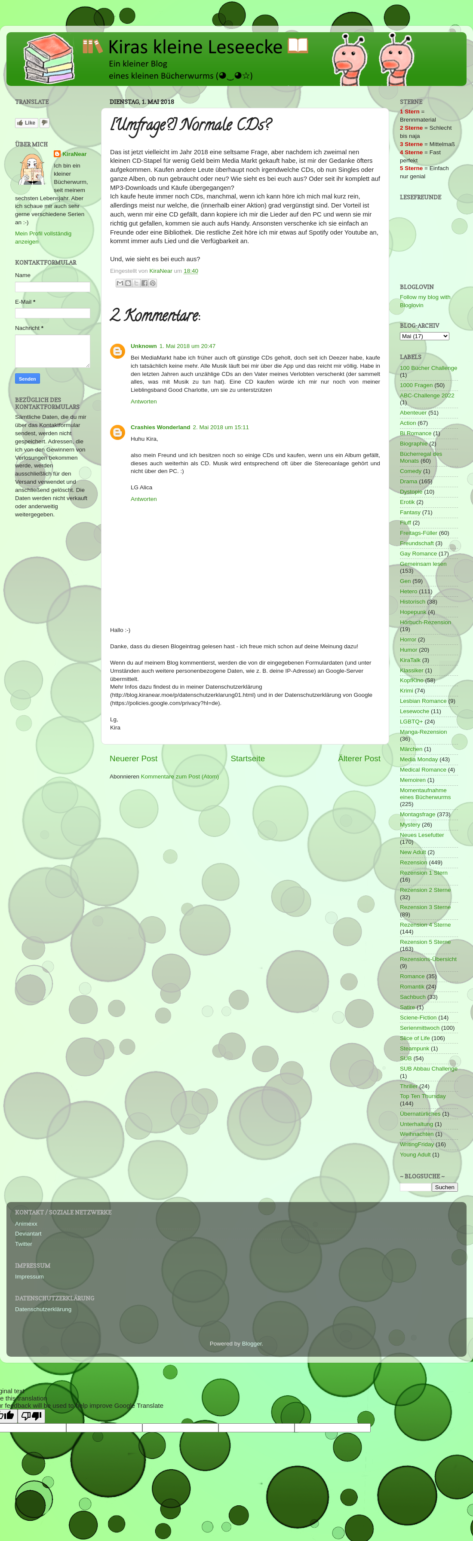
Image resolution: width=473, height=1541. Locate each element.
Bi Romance (416, 433)
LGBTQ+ (411, 721)
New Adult (413, 852)
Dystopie (411, 491)
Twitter (23, 1244)
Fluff (405, 522)
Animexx (26, 1224)
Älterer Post (359, 758)
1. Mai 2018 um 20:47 (188, 346)
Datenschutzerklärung (43, 1309)
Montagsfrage (418, 814)
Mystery (410, 824)
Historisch (412, 601)
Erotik (407, 502)
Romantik (412, 986)
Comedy (410, 471)
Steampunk (414, 1048)
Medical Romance (423, 769)
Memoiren (413, 780)
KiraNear (74, 154)
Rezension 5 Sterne (425, 942)
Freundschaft (417, 543)
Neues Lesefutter (422, 835)
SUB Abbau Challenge (429, 1068)
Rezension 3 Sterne (425, 907)
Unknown (144, 346)
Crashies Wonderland (160, 427)
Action (408, 423)
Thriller (409, 1086)
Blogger (252, 1343)
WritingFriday (417, 1144)
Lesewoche (414, 711)
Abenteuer (413, 412)
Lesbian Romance (423, 701)
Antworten (144, 401)
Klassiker (412, 670)
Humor (409, 650)
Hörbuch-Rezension (425, 622)
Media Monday (419, 759)
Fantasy (410, 512)
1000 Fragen (416, 385)
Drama (409, 481)
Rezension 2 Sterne (425, 890)
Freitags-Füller (418, 533)
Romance (412, 976)
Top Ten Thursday (423, 1096)
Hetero (409, 591)
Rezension (413, 862)
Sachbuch (413, 997)
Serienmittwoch (419, 1028)
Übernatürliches (420, 1114)
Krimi (406, 690)
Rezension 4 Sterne (425, 925)
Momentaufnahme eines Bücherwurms (425, 793)
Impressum (29, 1276)
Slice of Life (415, 1038)
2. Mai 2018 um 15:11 (221, 427)
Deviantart (28, 1233)
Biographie (414, 443)
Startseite (247, 758)
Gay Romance (418, 553)
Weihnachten (417, 1134)
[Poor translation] (31, 1416)
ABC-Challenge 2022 (427, 395)
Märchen (411, 749)
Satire (407, 1007)
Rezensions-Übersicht (428, 959)
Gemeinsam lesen (423, 564)
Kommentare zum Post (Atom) (180, 776)
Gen (405, 581)
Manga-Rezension (423, 732)
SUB (406, 1058)
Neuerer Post (133, 758)
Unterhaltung (416, 1124)
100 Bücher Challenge (429, 368)
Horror (408, 639)
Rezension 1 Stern (424, 873)
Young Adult (415, 1154)
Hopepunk (413, 612)
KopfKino (412, 680)
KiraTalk (410, 660)
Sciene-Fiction (418, 1017)
